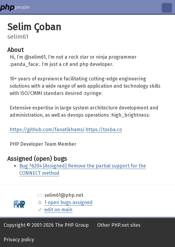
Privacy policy (19, 239)
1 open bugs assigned (68, 202)
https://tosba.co (103, 129)
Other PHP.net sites (119, 225)
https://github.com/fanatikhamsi (47, 129)
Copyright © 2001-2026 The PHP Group (46, 225)
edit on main (58, 210)
